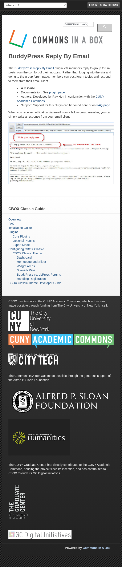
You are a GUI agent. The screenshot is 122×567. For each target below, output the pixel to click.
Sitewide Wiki (26, 270)
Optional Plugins (24, 240)
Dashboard (24, 257)
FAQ (11, 223)
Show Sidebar (109, 5)
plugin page (57, 92)
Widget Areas (26, 266)
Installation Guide (20, 228)
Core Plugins (21, 236)
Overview (14, 219)
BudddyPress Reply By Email (34, 68)
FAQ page (103, 105)
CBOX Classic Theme (27, 253)
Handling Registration (31, 278)
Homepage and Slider (31, 261)
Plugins (13, 232)
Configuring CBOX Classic (26, 249)
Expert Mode (21, 245)
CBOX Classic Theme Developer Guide (34, 283)
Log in (93, 5)
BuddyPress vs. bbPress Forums (39, 274)
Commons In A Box (96, 548)
